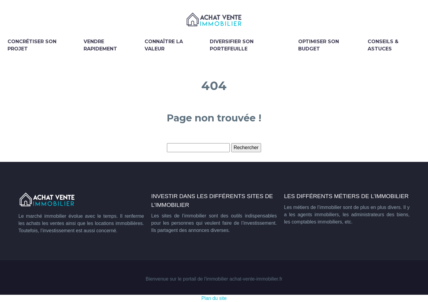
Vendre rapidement (100, 45)
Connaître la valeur (164, 45)
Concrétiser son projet (32, 45)
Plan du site (214, 298)
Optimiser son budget (318, 45)
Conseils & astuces (383, 45)
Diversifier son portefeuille (232, 45)
